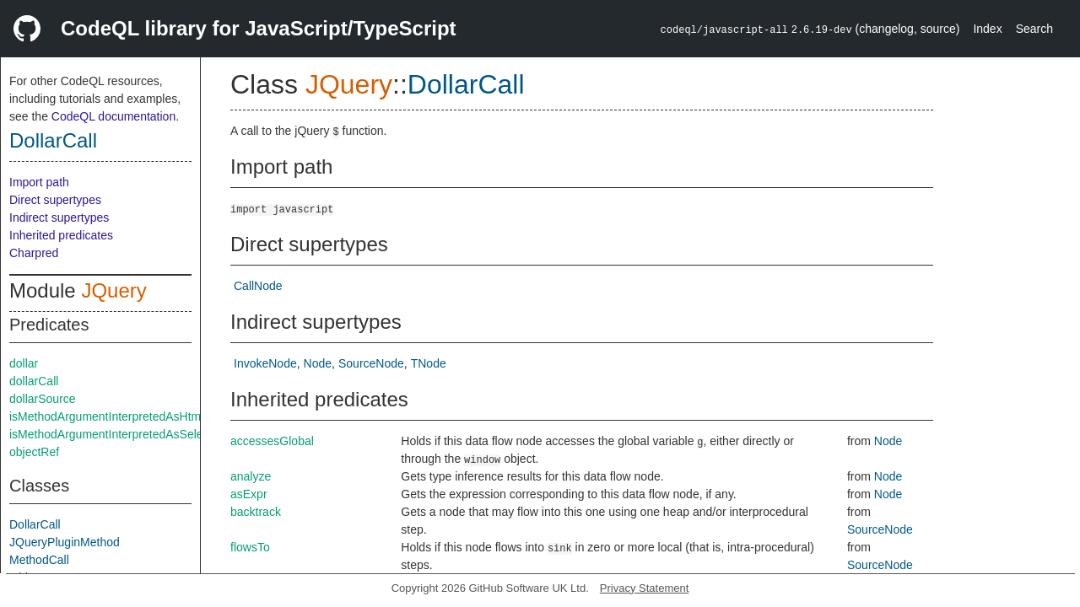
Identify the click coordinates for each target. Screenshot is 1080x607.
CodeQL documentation (113, 116)
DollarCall (53, 140)
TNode (428, 363)
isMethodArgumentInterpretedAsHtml (106, 416)
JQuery (113, 290)
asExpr (248, 494)
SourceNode (371, 363)
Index (987, 28)
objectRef (34, 452)
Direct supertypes (55, 200)
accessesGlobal (272, 441)
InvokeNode (265, 363)
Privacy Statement (644, 588)
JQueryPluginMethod (64, 542)
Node (318, 363)
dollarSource (42, 399)
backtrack (255, 511)
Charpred (33, 253)
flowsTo (250, 547)
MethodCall (39, 560)
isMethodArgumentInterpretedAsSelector (116, 434)
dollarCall (33, 381)
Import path (39, 182)
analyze (250, 476)
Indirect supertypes (59, 217)
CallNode (258, 286)
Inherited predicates (61, 235)
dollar (23, 363)
